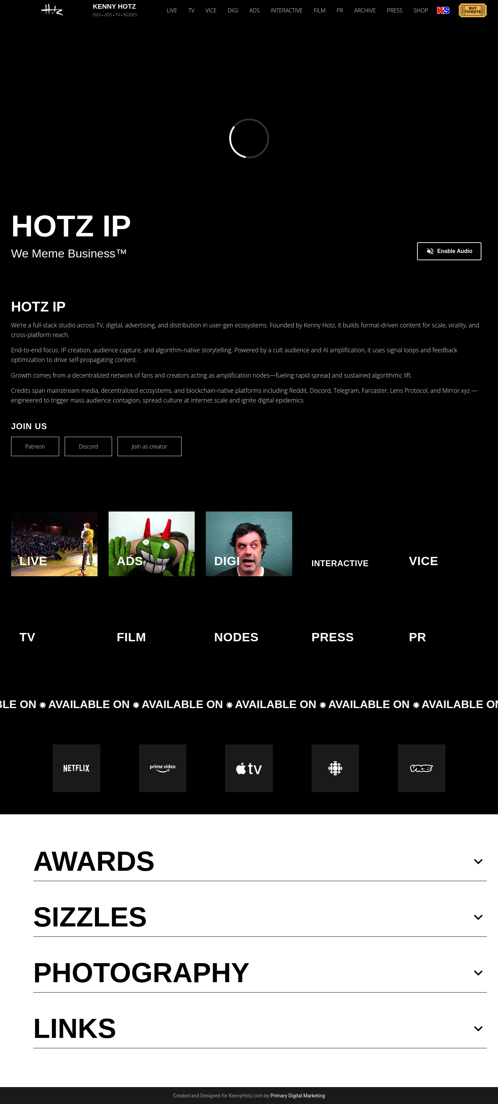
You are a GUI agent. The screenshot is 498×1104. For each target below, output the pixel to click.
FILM (319, 10)
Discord (88, 446)
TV (191, 10)
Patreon (35, 446)
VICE (210, 10)
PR (339, 10)
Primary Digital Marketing (297, 1095)
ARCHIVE (365, 10)
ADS (254, 10)
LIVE (172, 10)
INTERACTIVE (287, 10)
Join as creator (149, 446)
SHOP (421, 10)
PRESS (395, 10)
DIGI (233, 10)
